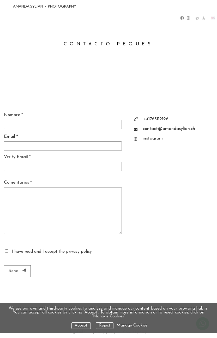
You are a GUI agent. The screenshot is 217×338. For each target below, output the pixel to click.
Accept (81, 326)
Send (17, 270)
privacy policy (79, 252)
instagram (153, 138)
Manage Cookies (132, 326)
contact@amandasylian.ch (169, 128)
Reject (104, 326)
